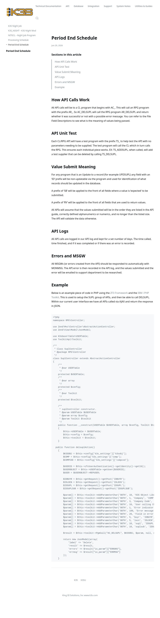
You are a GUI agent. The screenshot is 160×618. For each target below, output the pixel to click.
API (67, 6)
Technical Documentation (48, 6)
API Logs (60, 77)
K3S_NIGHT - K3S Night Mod (22, 30)
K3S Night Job (15, 25)
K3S (76, 580)
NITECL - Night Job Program (22, 35)
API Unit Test (62, 66)
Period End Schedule (18, 44)
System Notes (123, 6)
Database (78, 6)
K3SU (83, 580)
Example (59, 87)
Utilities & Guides (143, 6)
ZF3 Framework (119, 293)
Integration (93, 6)
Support (108, 6)
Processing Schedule (18, 40)
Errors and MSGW (65, 82)
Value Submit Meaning (67, 72)
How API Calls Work (66, 61)
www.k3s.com (91, 595)
